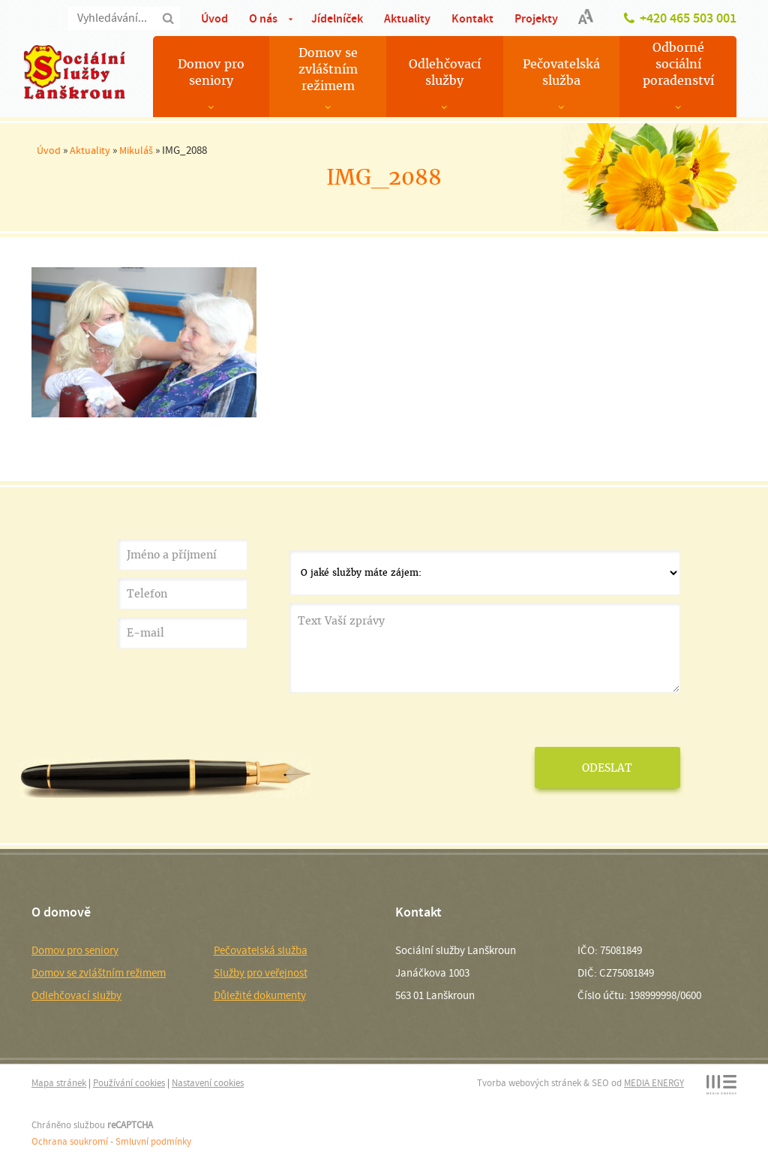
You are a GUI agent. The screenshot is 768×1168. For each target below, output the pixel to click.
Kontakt (473, 18)
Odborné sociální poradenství (678, 64)
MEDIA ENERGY (654, 1082)
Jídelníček (337, 18)
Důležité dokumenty (260, 995)
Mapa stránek (59, 1082)
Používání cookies (129, 1082)
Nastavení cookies (208, 1082)
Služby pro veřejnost (261, 972)
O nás (263, 18)
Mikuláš (136, 150)
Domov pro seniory (211, 72)
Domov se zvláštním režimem (328, 69)
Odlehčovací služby (445, 72)
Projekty (536, 18)
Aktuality (407, 18)
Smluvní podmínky (153, 1141)
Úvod (214, 18)
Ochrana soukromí (70, 1141)
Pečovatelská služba (561, 72)
